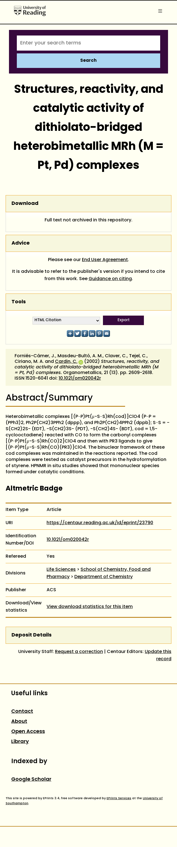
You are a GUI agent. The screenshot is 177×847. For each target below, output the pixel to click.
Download (25, 203)
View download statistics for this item (90, 607)
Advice (21, 243)
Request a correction (79, 652)
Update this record (158, 655)
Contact (22, 711)
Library (20, 741)
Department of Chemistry (103, 577)
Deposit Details (32, 635)
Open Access (28, 731)
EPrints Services (119, 798)
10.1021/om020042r (80, 378)
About (19, 721)
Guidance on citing (110, 279)
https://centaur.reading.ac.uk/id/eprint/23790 (100, 523)
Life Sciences (61, 569)
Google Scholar (31, 779)
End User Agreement (105, 260)
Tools (19, 302)
